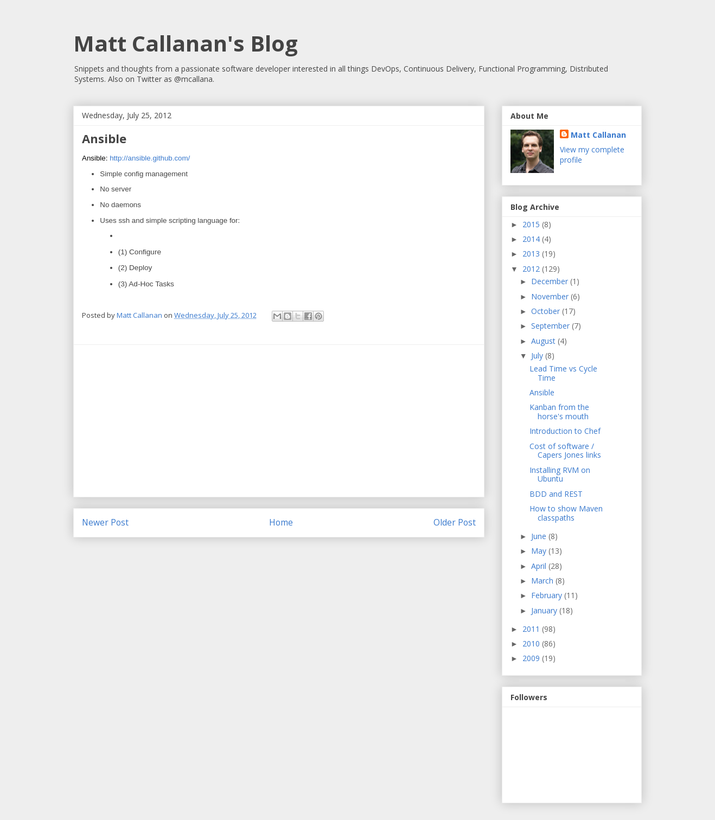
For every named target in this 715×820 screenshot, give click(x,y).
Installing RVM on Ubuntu (559, 474)
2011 (532, 629)
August (544, 341)
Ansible (541, 392)
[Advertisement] (278, 421)
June (539, 536)
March (543, 580)
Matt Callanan (598, 135)
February (547, 595)
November (551, 296)
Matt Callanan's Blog (185, 43)
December (550, 281)
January (545, 610)
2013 (532, 253)
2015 (532, 224)
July (538, 355)
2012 (532, 269)
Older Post (454, 522)
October (546, 311)
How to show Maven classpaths (566, 513)
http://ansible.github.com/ (150, 158)
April (539, 566)
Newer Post (105, 522)
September (551, 326)
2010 (532, 643)
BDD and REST (556, 494)
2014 (532, 239)
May (539, 551)
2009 (532, 658)
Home (281, 522)
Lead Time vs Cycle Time (563, 373)
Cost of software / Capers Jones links (565, 450)
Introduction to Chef (565, 431)
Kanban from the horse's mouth (559, 411)
